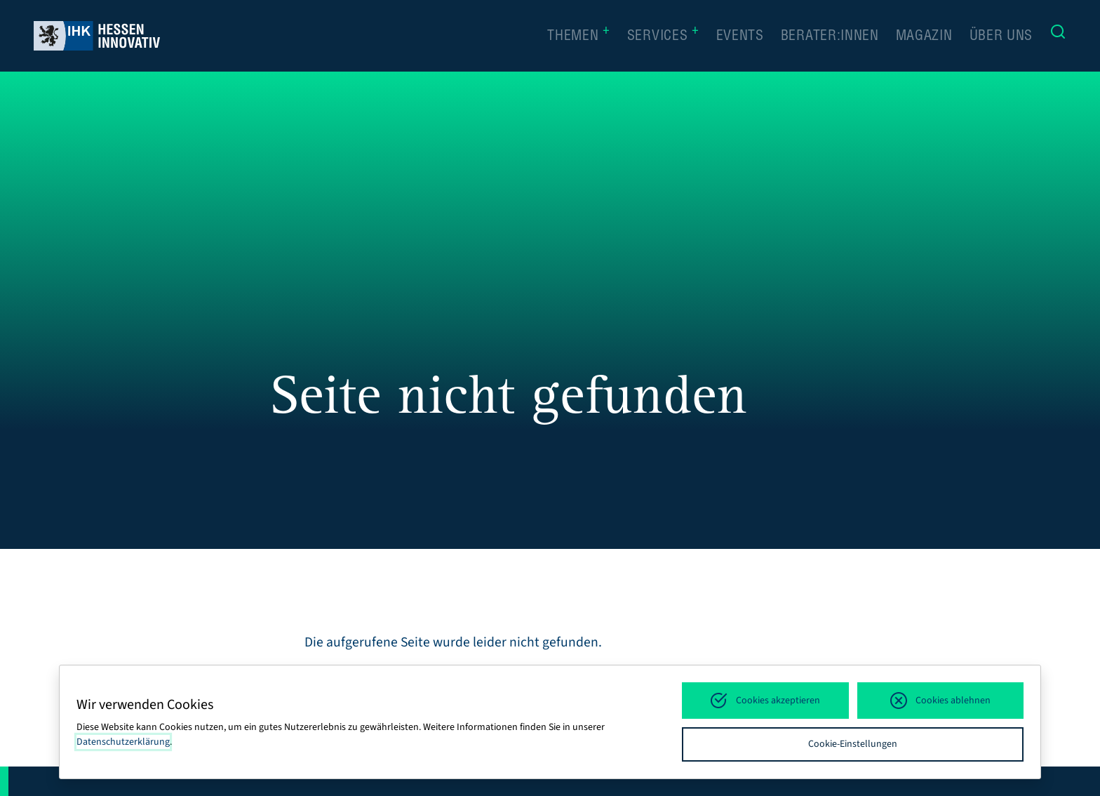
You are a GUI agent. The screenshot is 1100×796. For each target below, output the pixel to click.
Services (663, 35)
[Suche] (1057, 35)
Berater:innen (830, 37)
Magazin (924, 37)
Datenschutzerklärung (123, 742)
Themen (578, 35)
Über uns (1001, 37)
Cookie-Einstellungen (852, 744)
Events (740, 37)
